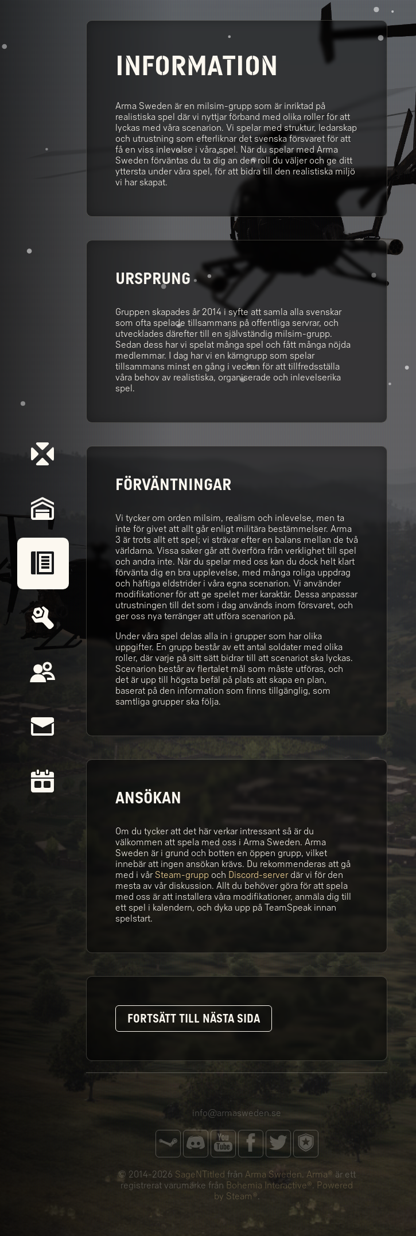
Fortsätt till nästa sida (193, 1018)
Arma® (319, 1174)
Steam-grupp (182, 874)
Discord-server (258, 874)
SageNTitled (200, 1174)
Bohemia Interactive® (269, 1185)
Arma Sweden (273, 1174)
